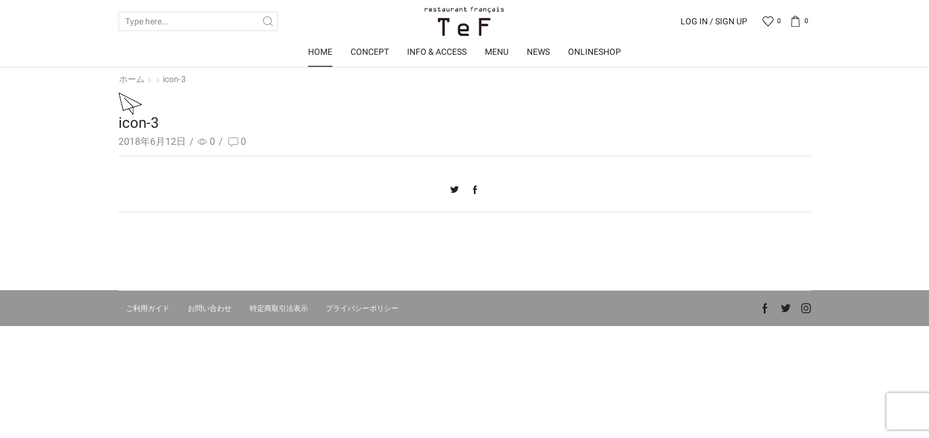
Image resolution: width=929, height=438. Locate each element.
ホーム (132, 79)
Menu (497, 52)
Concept (370, 52)
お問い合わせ (209, 308)
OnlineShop (594, 52)
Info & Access (437, 52)
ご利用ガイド (148, 308)
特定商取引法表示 (279, 308)
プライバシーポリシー (362, 308)
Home (320, 52)
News (538, 52)
